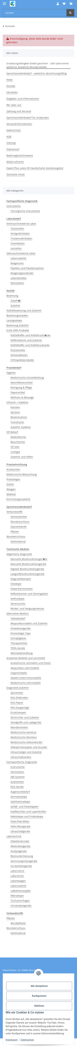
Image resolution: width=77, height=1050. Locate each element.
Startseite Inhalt (15, 174)
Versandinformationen (19, 123)
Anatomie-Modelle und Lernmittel (25, 658)
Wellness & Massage (22, 397)
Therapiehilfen (19, 643)
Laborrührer (17, 870)
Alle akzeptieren (39, 986)
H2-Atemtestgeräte (21, 866)
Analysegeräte (19, 851)
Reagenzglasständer (22, 273)
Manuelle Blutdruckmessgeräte (28, 564)
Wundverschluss (20, 521)
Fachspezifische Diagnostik (21, 762)
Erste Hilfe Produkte (17, 330)
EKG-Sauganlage (20, 707)
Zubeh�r (16, 300)
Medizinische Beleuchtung (21, 474)
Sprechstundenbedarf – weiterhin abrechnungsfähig (36, 73)
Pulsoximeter (18, 350)
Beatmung (12, 295)
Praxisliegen (13, 479)
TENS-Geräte (18, 648)
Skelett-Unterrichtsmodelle (26, 677)
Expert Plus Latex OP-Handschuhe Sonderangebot (34, 168)
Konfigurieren (39, 996)
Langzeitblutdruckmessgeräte (27, 573)
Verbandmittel (19, 516)
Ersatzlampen (18, 712)
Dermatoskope (19, 796)
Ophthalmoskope (20, 801)
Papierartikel (18, 392)
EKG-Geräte (17, 786)
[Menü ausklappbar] (4, 2)
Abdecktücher (18, 437)
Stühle (10, 484)
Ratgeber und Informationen (22, 98)
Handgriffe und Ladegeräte (26, 722)
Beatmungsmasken (17, 315)
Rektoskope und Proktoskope (27, 816)
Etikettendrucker (20, 841)
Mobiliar (11, 494)
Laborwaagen (18, 880)
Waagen (11, 489)
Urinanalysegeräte (21, 905)
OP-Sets (15, 446)
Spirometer (17, 692)
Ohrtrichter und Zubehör (25, 717)
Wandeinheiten (19, 727)
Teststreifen (17, 228)
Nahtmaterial (18, 541)
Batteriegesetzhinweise (19, 155)
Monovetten (17, 283)
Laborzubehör (19, 258)
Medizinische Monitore (24, 737)
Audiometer (17, 781)
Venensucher (18, 603)
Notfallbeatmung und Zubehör (23, 310)
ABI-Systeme (18, 776)
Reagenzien (17, 263)
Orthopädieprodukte (22, 360)
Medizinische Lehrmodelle (26, 682)
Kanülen (15, 407)
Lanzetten (16, 248)
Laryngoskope (14, 320)
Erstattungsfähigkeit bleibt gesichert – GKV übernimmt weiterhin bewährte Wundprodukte (37, 65)
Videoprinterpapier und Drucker (29, 747)
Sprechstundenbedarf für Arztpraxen (27, 117)
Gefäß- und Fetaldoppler (25, 806)
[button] (58, 3)
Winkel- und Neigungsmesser (27, 608)
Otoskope (16, 583)
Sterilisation (17, 771)
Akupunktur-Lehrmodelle (25, 668)
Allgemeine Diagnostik (19, 554)
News (9, 79)
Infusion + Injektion (17, 402)
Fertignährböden (20, 233)
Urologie (15, 451)
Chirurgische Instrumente (25, 211)
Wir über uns (13, 105)
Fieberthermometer (22, 588)
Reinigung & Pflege (21, 387)
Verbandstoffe (14, 511)
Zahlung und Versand (18, 111)
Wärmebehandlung (22, 653)
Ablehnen (39, 1005)
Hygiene (11, 372)
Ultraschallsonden (21, 757)
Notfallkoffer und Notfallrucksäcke (30, 345)
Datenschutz (27, 1039)
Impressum (12, 1039)
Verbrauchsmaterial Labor (21, 223)
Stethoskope (17, 598)
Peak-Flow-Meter (20, 821)
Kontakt (10, 86)
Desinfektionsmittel (22, 382)
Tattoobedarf (18, 618)
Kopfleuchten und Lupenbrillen (28, 811)
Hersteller (12, 92)
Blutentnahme (19, 417)
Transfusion (17, 422)
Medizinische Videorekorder (26, 742)
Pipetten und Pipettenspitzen (27, 268)
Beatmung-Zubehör (17, 325)
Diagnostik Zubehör (17, 687)
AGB (8, 136)
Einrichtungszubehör (18, 499)
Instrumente (13, 206)
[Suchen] (70, 12)
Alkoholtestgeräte (20, 846)
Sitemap (11, 142)
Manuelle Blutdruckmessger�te (29, 559)
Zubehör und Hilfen (22, 456)
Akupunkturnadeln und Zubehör (29, 623)
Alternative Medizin (17, 613)
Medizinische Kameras (23, 732)
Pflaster (15, 531)
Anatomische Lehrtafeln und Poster (31, 663)
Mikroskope (17, 895)
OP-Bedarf (12, 432)
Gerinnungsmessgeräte (24, 861)
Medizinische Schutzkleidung (27, 377)
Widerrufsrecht (15, 161)
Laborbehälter (19, 278)
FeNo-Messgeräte (20, 826)
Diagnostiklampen (21, 578)
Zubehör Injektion (21, 427)
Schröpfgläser (18, 638)
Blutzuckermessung (22, 856)
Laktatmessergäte (21, 890)
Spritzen (15, 412)
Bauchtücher (18, 441)
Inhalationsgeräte (21, 628)
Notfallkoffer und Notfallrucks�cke (30, 335)
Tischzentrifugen (20, 900)
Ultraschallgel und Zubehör (26, 752)
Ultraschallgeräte (20, 831)
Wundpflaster (18, 923)
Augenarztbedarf (20, 791)
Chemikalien (18, 243)
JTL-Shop (44, 1045)
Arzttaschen (13, 469)
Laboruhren (17, 875)
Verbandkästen (19, 355)
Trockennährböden (21, 238)
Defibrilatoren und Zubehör (26, 340)
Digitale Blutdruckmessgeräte (27, 568)
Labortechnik (13, 836)
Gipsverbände (19, 526)
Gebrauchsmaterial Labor (21, 253)
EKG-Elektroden (19, 697)
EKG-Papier (17, 702)
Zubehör (15, 305)
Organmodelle (19, 672)
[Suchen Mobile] (35, 12)
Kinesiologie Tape (21, 633)
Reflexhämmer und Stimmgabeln (29, 593)
